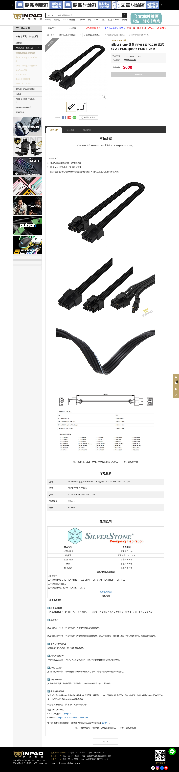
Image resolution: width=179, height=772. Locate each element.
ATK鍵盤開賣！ (93, 28)
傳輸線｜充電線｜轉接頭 (25, 89)
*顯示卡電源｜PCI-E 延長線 (26, 59)
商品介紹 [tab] (54, 130)
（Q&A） (105, 723)
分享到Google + (69, 117)
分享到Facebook (64, 117)
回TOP (106, 741)
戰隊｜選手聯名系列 (136, 28)
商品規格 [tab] (70, 130)
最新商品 (52, 28)
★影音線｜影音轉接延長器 (25, 100)
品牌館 (72, 28)
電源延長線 (20, 112)
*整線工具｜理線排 (23, 83)
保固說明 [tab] (87, 130)
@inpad (67, 714)
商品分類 (23, 28)
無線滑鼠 (57, 20)
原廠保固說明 (106, 592)
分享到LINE (74, 117)
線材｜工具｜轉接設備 (27, 36)
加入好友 (172, 751)
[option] (87, 5)
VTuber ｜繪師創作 (157, 28)
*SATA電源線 (21, 74)
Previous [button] (14, 5)
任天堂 (110, 20)
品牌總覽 (19, 43)
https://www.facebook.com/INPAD (73, 718)
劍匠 (103, 20)
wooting (47, 20)
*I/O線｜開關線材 (23, 79)
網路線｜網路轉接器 (23, 107)
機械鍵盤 (72, 20)
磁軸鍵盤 (125, 20)
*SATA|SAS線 (21, 70)
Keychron (82, 20)
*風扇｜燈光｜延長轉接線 (26, 66)
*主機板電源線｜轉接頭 (25, 53)
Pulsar (96, 20)
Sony (117, 20)
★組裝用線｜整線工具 (24, 48)
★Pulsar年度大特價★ (114, 28)
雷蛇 (89, 20)
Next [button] (160, 5)
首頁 (52, 35)
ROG (64, 20)
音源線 (18, 94)
